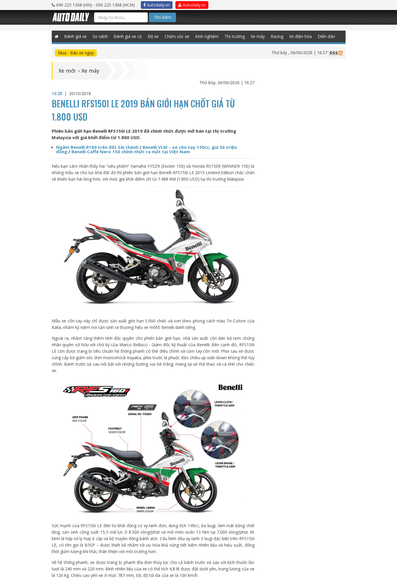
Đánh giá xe (75, 36)
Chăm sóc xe (177, 36)
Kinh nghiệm (207, 36)
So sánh (100, 36)
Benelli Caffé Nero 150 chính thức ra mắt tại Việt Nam (130, 151)
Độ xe (153, 36)
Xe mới (67, 70)
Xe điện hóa (300, 36)
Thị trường (235, 36)
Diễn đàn (326, 36)
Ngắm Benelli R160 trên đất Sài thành (97, 147)
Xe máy (258, 36)
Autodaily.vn (156, 5)
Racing (277, 36)
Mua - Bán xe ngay (76, 53)
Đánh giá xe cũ (128, 36)
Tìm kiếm (162, 17)
